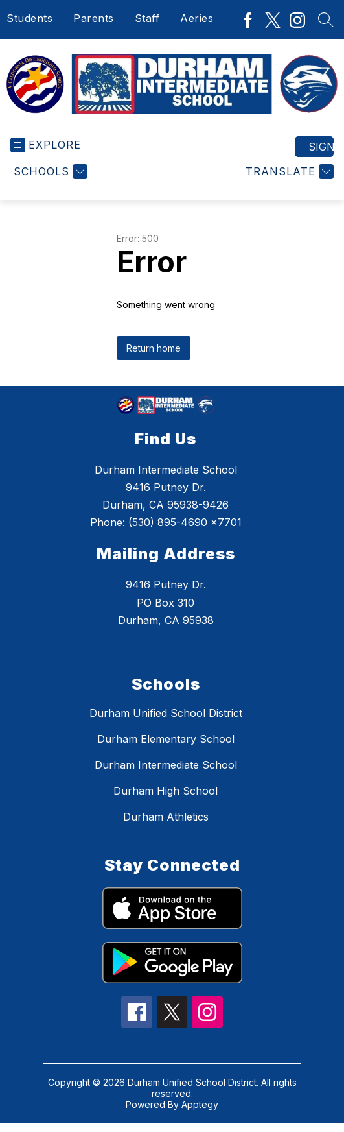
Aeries (196, 18)
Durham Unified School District (165, 712)
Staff (147, 18)
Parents (93, 18)
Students (29, 18)
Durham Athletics (166, 816)
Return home (153, 348)
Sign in (321, 146)
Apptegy (199, 1104)
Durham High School (165, 790)
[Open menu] (45, 145)
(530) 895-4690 (167, 522)
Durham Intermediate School (166, 764)
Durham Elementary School (166, 738)
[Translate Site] (288, 171)
